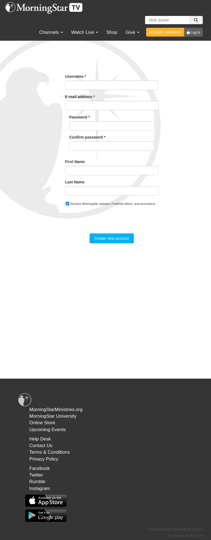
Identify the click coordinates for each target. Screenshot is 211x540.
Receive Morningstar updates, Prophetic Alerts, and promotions (110, 203)
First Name (75, 161)
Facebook (39, 468)
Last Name (75, 182)
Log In (195, 32)
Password (79, 117)
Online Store (42, 422)
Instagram (39, 488)
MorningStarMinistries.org (56, 409)
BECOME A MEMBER (165, 32)
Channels (51, 32)
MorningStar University (53, 416)
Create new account (112, 238)
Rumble (37, 481)
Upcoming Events (47, 429)
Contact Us (40, 445)
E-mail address (80, 97)
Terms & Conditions (49, 452)
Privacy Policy (44, 459)
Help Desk (40, 439)
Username (75, 76)
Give (132, 32)
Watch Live (84, 32)
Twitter (36, 475)
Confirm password (87, 137)
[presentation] (107, 222)
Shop (111, 32)
